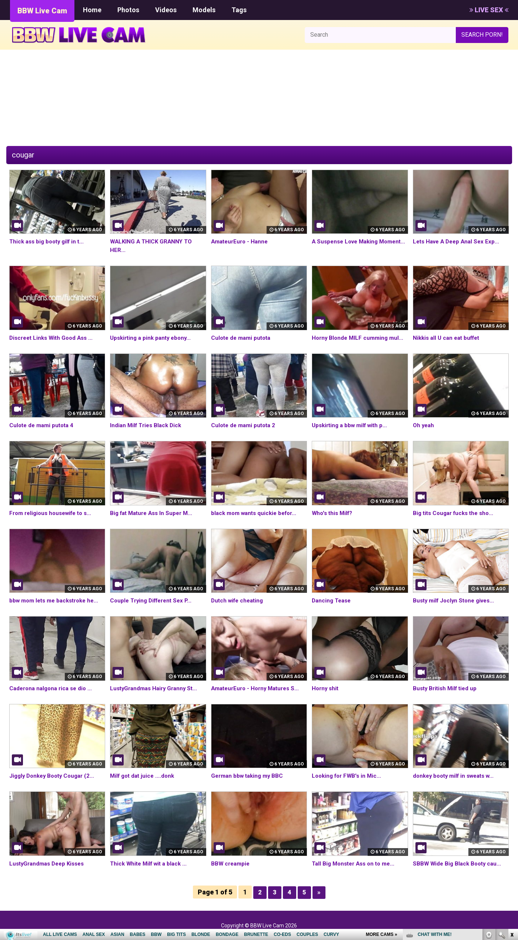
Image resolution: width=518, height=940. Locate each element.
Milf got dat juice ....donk (144, 775)
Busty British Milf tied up (447, 688)
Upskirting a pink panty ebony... (153, 337)
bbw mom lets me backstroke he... (57, 600)
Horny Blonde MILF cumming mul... (359, 337)
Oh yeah (424, 425)
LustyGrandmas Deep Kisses (49, 863)
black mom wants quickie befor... (257, 512)
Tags (239, 10)
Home (92, 10)
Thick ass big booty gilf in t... (49, 241)
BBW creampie (231, 863)
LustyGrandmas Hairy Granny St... (156, 688)
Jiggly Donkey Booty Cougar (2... (54, 775)
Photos (128, 10)
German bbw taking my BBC (249, 775)
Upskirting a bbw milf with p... (352, 425)
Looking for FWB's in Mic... (348, 775)
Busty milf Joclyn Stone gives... (456, 600)
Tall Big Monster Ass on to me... (356, 863)
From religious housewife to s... (53, 512)
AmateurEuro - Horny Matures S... (258, 688)
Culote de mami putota (242, 337)
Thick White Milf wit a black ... (151, 863)
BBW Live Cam (42, 10)
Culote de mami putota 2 (245, 425)
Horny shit (326, 688)
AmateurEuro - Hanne (241, 241)
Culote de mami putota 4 (43, 425)
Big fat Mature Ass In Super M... (154, 512)
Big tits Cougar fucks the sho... (456, 512)
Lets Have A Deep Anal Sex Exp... (458, 241)
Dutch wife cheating (239, 600)
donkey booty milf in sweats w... (457, 775)
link (511, 824)
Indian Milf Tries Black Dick (147, 425)
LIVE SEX (488, 10)
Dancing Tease (333, 600)
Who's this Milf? (333, 512)
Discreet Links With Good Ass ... (53, 337)
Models (204, 10)
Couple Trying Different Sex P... (153, 600)
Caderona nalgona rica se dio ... (53, 688)
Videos (166, 10)
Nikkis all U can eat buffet (449, 337)
